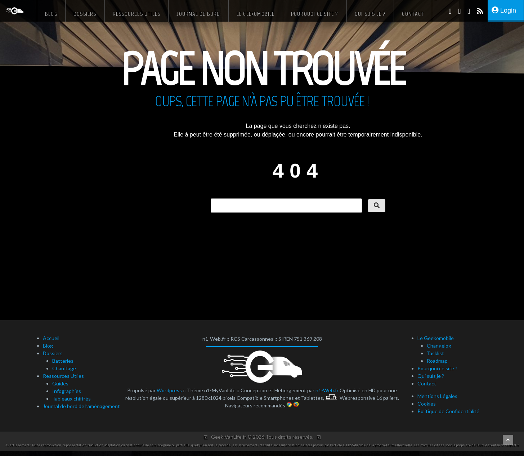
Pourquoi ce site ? (315, 13)
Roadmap (437, 361)
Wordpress (169, 390)
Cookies (426, 404)
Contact (413, 13)
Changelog (439, 346)
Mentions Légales (437, 396)
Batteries (62, 361)
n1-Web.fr (327, 390)
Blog (51, 13)
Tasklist (435, 353)
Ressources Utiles (137, 13)
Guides (60, 383)
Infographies (66, 391)
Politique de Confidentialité (448, 411)
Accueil (51, 338)
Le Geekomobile (256, 13)
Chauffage (64, 368)
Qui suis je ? (370, 13)
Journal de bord (198, 13)
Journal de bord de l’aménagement (81, 406)
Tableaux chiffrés (71, 398)
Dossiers (85, 13)
